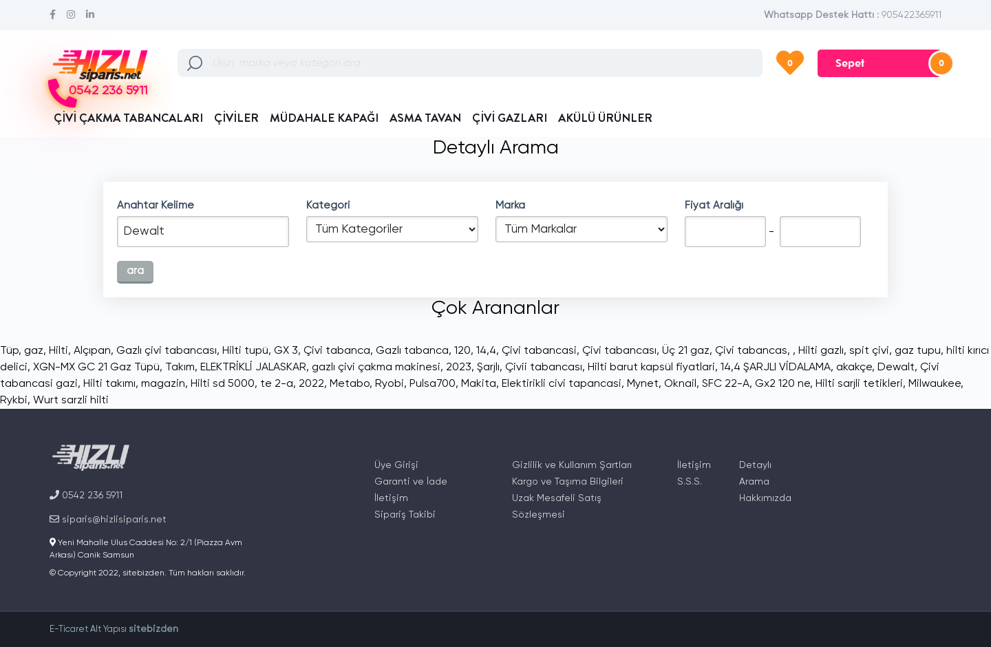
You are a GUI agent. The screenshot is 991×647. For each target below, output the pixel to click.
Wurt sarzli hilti (71, 400)
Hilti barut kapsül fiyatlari (651, 367)
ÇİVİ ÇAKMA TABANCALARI (128, 117)
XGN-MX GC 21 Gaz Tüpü (96, 367)
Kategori (328, 205)
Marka (510, 205)
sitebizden (153, 629)
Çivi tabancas (751, 351)
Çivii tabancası (543, 367)
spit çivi (869, 351)
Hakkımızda (765, 498)
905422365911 (911, 15)
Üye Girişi (396, 465)
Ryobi (389, 384)
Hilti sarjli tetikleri (859, 384)
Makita (478, 384)
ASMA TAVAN (425, 117)
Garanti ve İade (410, 482)
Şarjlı (488, 367)
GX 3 (286, 351)
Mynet (643, 384)
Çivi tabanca (336, 351)
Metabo (350, 384)
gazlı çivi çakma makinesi (376, 367)
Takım (180, 367)
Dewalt (896, 367)
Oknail (680, 384)
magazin (163, 384)
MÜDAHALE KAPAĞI (324, 117)
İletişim (391, 498)
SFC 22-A (725, 384)
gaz (33, 351)
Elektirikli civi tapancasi (561, 384)
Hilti (58, 351)
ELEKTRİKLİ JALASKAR (253, 367)
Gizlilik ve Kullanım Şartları (572, 465)
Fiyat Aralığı (714, 205)
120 (462, 351)
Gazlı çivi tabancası (166, 351)
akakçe (854, 367)
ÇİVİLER (236, 117)
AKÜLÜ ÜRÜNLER (605, 117)
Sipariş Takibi (405, 515)
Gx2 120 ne (782, 384)
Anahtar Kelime (155, 205)
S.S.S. (689, 482)
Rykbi (14, 400)
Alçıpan (92, 351)
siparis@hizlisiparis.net (108, 519)
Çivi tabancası (619, 351)
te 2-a (276, 384)
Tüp (9, 351)
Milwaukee (934, 384)
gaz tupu (918, 351)
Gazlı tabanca (412, 351)
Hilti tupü (245, 351)
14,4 (486, 351)
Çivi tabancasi (539, 351)
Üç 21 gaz (686, 351)
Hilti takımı (109, 384)
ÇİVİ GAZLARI (509, 117)
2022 (311, 384)
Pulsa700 (432, 384)
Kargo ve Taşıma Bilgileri (568, 482)
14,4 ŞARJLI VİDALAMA (776, 367)
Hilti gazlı (821, 351)
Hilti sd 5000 (223, 384)
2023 (458, 367)
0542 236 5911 (108, 91)
